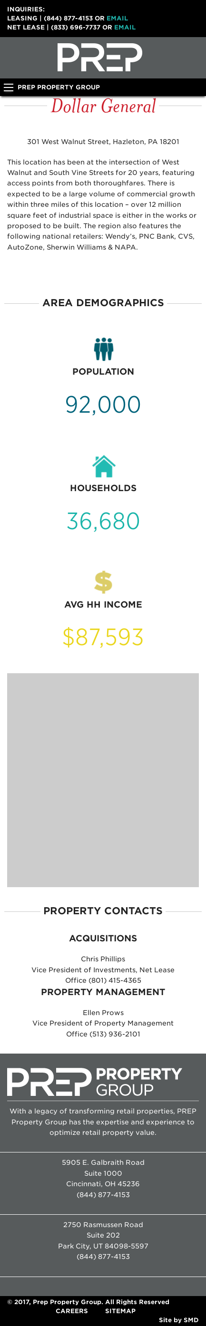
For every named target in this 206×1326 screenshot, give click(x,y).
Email (117, 18)
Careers (72, 1311)
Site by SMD (179, 1320)
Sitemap (120, 1311)
